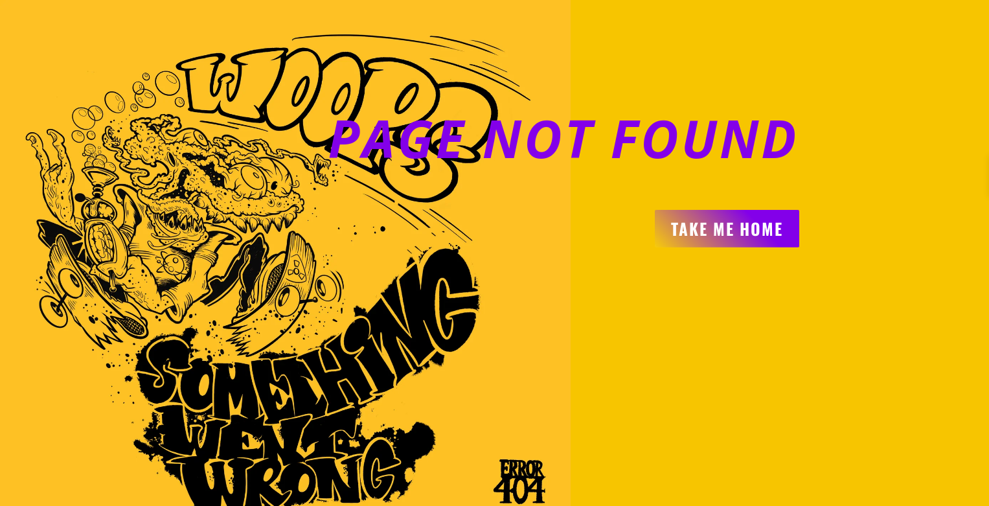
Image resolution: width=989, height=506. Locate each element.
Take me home (727, 228)
